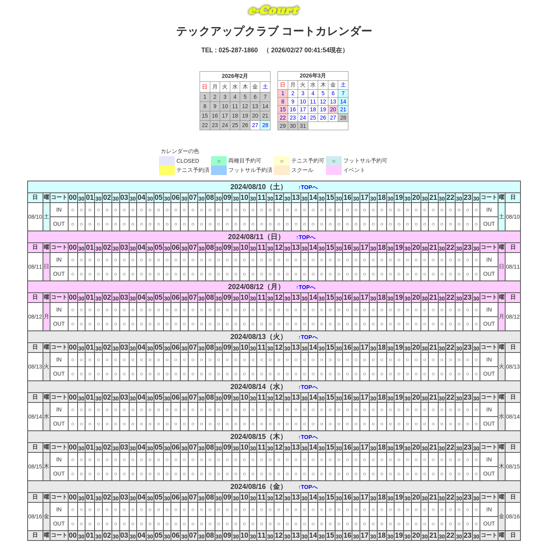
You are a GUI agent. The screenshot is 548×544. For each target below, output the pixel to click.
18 (313, 109)
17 (303, 109)
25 (313, 117)
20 (333, 109)
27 (255, 125)
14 (343, 101)
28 (265, 125)
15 (283, 109)
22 (283, 117)
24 (303, 117)
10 (303, 101)
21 (343, 109)
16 (293, 109)
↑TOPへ (308, 187)
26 (323, 117)
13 (333, 101)
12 (323, 101)
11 (313, 101)
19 (323, 109)
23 (293, 117)
